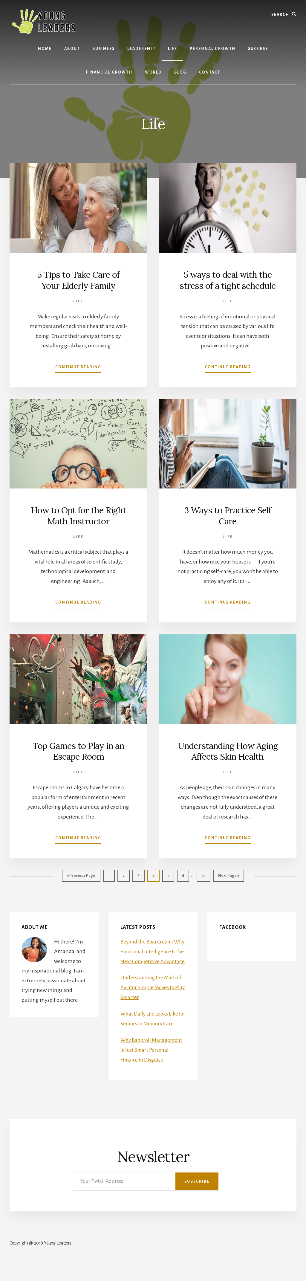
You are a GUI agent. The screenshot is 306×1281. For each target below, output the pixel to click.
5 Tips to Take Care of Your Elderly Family (78, 280)
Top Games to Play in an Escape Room (78, 751)
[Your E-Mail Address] (146, 1198)
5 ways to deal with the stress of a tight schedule (227, 280)
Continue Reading (78, 367)
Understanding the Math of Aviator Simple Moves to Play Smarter (152, 996)
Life (78, 301)
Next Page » (228, 877)
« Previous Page (81, 877)
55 (205, 875)
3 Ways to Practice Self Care (227, 515)
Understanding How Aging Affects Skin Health (227, 751)
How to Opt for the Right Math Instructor (78, 515)
